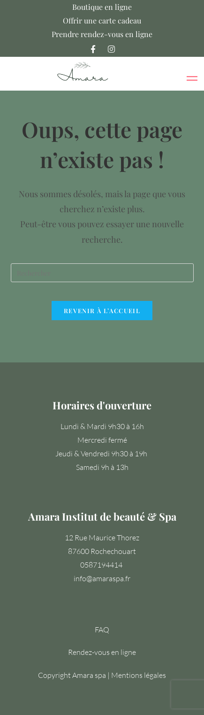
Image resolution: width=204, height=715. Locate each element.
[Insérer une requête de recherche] (102, 272)
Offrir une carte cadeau (102, 20)
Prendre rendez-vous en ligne (102, 34)
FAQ (102, 629)
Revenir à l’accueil (102, 311)
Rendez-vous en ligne (102, 652)
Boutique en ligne (102, 7)
